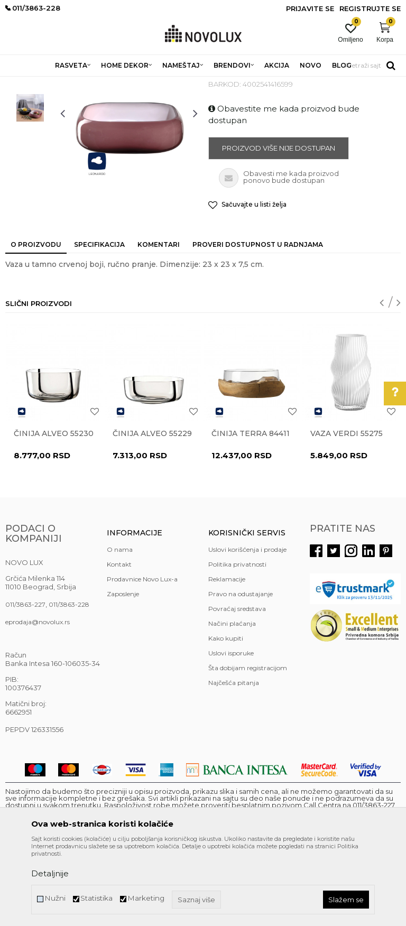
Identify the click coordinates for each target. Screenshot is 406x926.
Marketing (145, 898)
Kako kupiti (225, 715)
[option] (30, 142)
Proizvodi (62, 83)
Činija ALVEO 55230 (54, 510)
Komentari (158, 321)
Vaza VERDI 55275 (346, 510)
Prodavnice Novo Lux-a (142, 656)
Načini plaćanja (232, 700)
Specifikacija (99, 321)
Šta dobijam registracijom (247, 744)
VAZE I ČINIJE (237, 83)
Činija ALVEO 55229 (152, 510)
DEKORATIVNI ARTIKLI (173, 83)
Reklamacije (226, 656)
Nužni (55, 898)
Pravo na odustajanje (240, 670)
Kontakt (119, 641)
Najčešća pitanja (233, 759)
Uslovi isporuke (231, 730)
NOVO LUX (22, 83)
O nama (120, 626)
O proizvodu (36, 321)
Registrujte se (370, 8)
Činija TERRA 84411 (250, 510)
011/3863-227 (25, 681)
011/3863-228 (69, 681)
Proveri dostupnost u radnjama (257, 321)
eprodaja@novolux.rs (37, 698)
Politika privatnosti (237, 641)
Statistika (96, 898)
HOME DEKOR (107, 83)
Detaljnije (50, 873)
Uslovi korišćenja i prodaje (247, 626)
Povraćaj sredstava (237, 685)
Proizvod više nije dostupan (278, 224)
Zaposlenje (123, 670)
